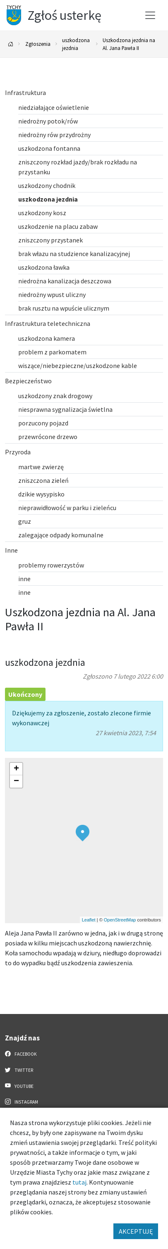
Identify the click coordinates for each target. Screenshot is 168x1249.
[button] (82, 833)
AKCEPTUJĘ (136, 1231)
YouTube (19, 1086)
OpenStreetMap (120, 919)
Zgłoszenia (37, 43)
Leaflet (89, 919)
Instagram (21, 1101)
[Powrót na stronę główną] (10, 44)
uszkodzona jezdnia (76, 44)
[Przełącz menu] (150, 15)
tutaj (79, 1182)
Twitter (19, 1069)
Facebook (21, 1053)
